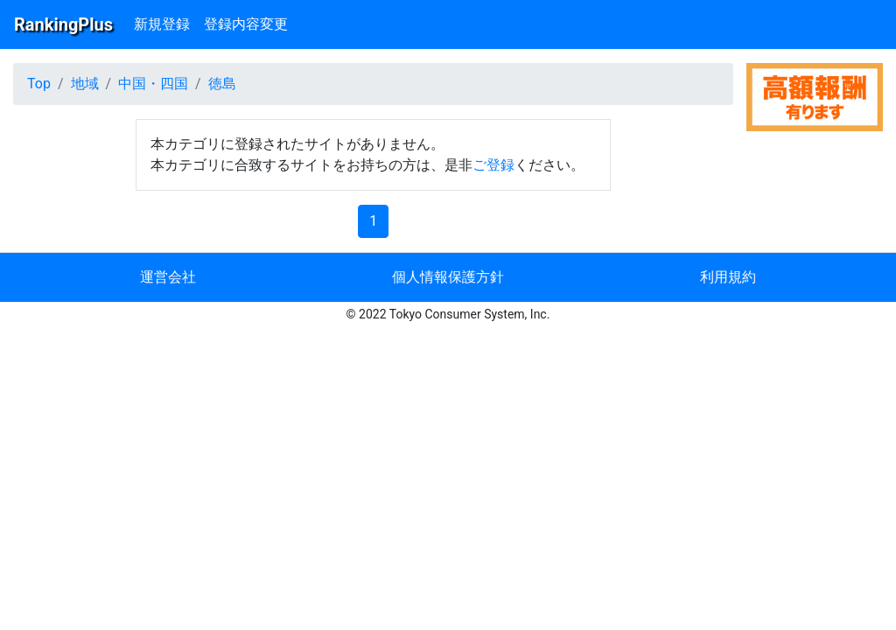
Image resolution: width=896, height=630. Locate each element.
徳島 (222, 83)
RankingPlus (63, 24)
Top (39, 83)
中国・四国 (153, 83)
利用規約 (728, 277)
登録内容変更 (246, 24)
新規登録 (162, 24)
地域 (85, 83)
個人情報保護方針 (448, 277)
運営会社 (168, 277)
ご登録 (493, 165)
